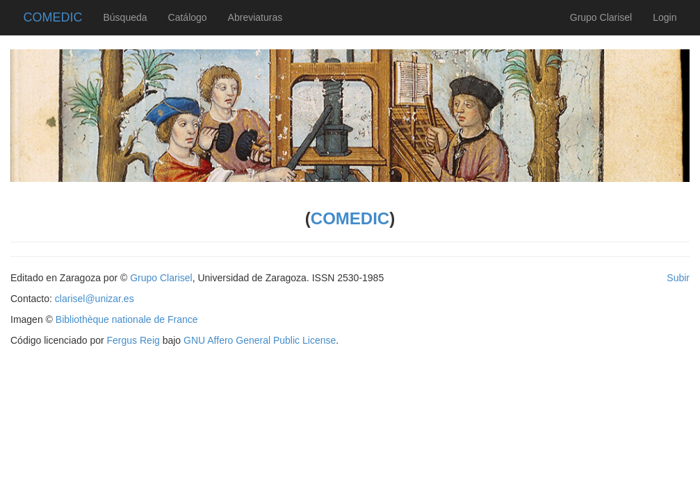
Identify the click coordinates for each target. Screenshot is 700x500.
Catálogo (187, 17)
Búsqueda (125, 17)
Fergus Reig (133, 340)
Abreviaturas (255, 17)
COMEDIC (53, 15)
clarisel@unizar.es (94, 298)
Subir (678, 277)
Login (664, 17)
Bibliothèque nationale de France (127, 319)
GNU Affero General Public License (260, 340)
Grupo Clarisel (601, 17)
